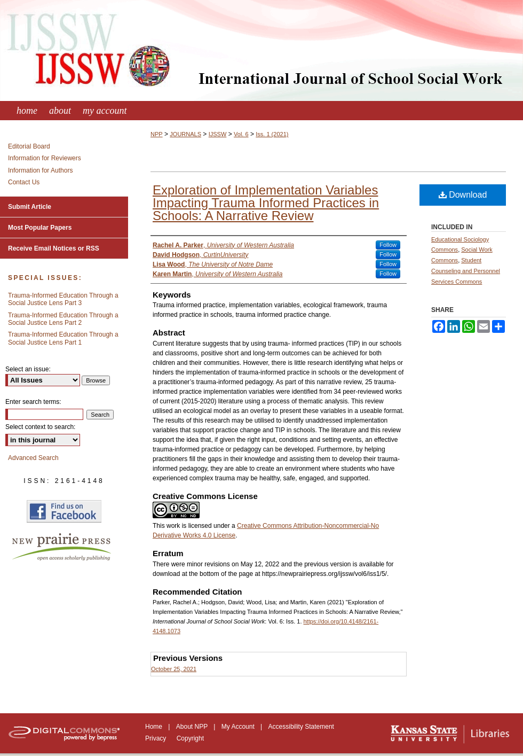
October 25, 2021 (173, 669)
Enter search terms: (33, 402)
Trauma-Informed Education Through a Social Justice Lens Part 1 (63, 338)
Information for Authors (40, 170)
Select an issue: (28, 369)
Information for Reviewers (44, 158)
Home (154, 726)
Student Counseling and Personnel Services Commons (465, 271)
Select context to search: (40, 427)
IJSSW (218, 134)
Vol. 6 (241, 134)
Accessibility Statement (301, 726)
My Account (238, 726)
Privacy (156, 738)
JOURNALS (185, 134)
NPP (156, 134)
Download (463, 194)
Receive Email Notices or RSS (53, 248)
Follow (388, 244)
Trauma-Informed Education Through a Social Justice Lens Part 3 (63, 299)
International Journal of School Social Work (261, 50)
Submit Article (29, 207)
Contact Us (23, 182)
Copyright (190, 738)
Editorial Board (29, 146)
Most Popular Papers (40, 227)
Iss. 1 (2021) (272, 134)
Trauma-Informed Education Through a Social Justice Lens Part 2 (63, 318)
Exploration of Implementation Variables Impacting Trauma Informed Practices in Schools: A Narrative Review (266, 203)
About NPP (192, 726)
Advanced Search (33, 458)
